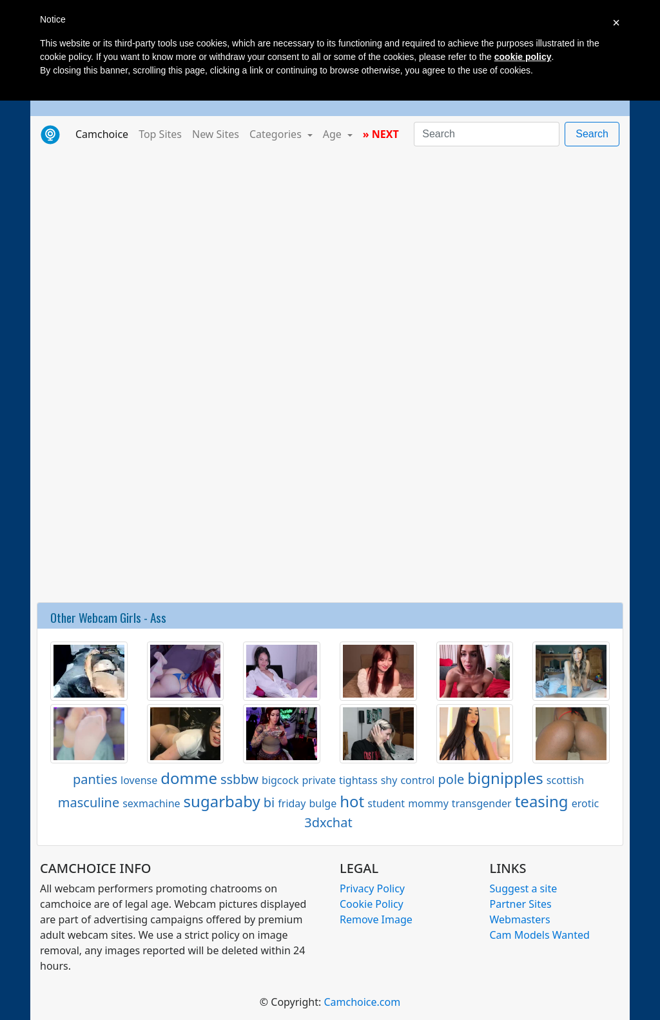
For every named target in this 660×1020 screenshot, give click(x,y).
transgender (482, 803)
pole (451, 779)
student (386, 803)
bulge (323, 803)
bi (269, 802)
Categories (276, 134)
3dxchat (328, 822)
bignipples (505, 778)
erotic (585, 803)
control (417, 780)
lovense (139, 780)
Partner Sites (521, 904)
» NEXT (381, 134)
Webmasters (520, 919)
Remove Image (376, 919)
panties (95, 779)
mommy (428, 803)
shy (389, 780)
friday (292, 803)
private (318, 780)
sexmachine (151, 803)
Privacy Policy (372, 888)
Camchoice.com (362, 1002)
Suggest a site (524, 888)
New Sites (215, 134)
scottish (565, 780)
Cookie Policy (371, 904)
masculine (88, 802)
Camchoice (104, 133)
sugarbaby (222, 801)
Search (592, 133)
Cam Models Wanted (540, 935)
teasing (541, 801)
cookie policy (523, 57)
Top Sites (160, 134)
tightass (358, 780)
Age (333, 134)
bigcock (280, 780)
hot (352, 801)
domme (188, 778)
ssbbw (239, 779)
